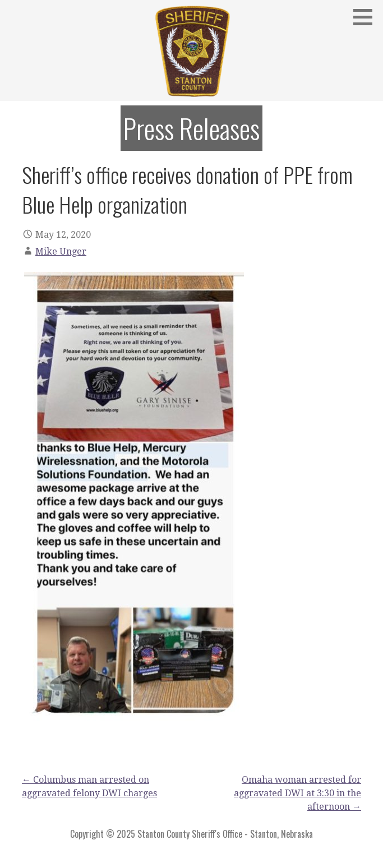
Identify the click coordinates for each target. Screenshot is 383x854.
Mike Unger (60, 251)
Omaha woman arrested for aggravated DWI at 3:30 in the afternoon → (297, 793)
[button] (366, 16)
